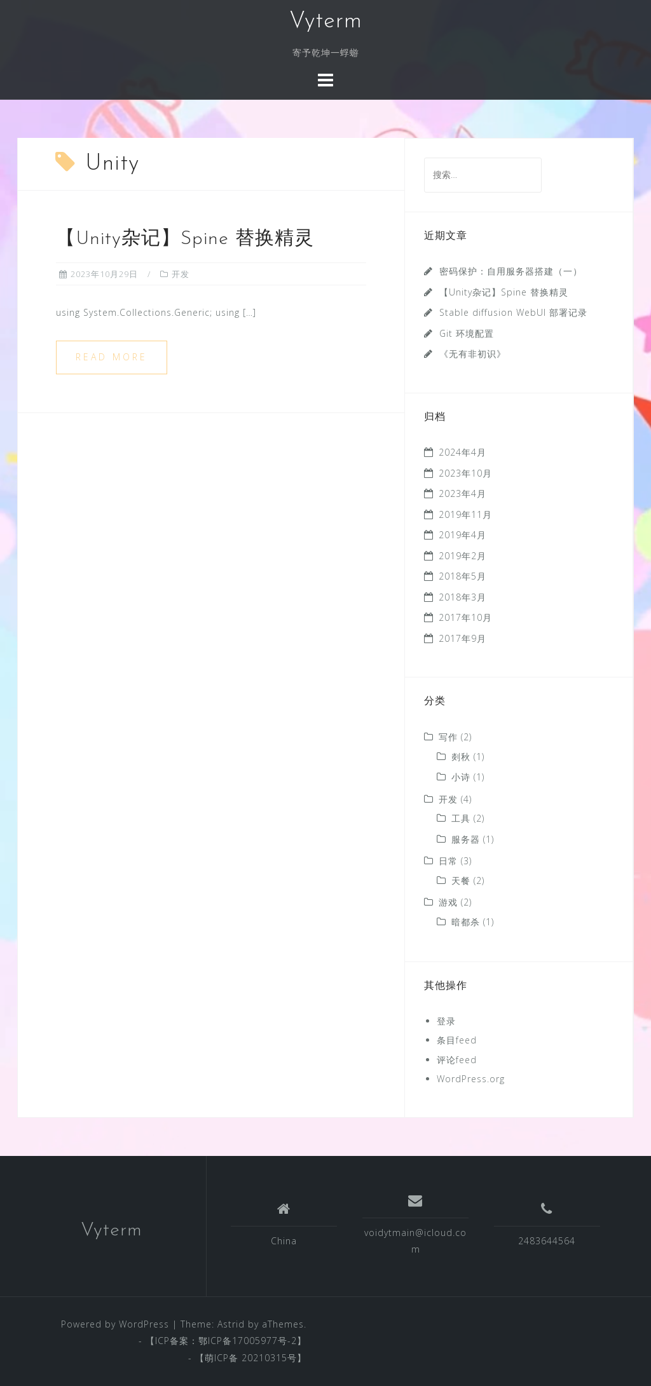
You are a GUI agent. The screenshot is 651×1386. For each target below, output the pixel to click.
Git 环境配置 (466, 333)
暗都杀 (465, 922)
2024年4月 (462, 452)
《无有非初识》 (472, 354)
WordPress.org (471, 1079)
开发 (180, 274)
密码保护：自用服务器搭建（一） (510, 271)
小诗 (460, 777)
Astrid (231, 1324)
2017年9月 (462, 638)
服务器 (465, 839)
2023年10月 (465, 473)
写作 (448, 737)
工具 (460, 818)
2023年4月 (462, 493)
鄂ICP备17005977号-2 (247, 1341)
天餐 (460, 880)
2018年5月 (462, 576)
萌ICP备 (223, 1358)
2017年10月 (465, 617)
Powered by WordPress (115, 1324)
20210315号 (269, 1358)
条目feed (457, 1040)
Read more (111, 357)
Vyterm (325, 21)
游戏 (448, 902)
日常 (448, 861)
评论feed (457, 1060)
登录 (446, 1021)
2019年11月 (465, 514)
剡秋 (460, 757)
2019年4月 (462, 535)
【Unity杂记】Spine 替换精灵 (185, 239)
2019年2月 (462, 556)
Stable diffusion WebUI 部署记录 (513, 312)
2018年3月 (462, 597)
